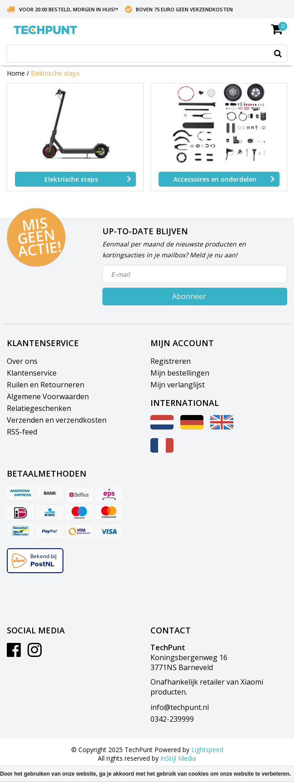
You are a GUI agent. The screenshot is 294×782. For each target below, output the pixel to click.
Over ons (22, 361)
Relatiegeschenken (39, 408)
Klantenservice (32, 373)
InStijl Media (178, 758)
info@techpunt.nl (179, 707)
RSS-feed (22, 432)
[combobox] (147, 53)
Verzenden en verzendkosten (56, 420)
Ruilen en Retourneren (45, 385)
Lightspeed (207, 749)
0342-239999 (172, 719)
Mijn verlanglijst (177, 385)
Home (16, 73)
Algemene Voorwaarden (48, 396)
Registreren (170, 361)
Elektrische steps (55, 73)
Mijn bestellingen (179, 373)
